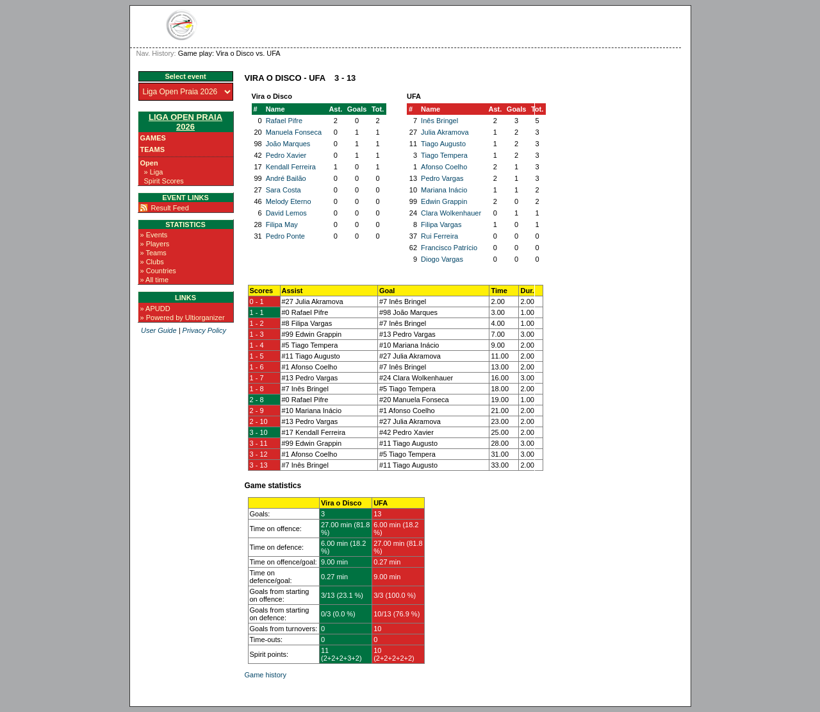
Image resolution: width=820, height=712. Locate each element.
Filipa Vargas (441, 224)
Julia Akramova (445, 132)
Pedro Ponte (285, 236)
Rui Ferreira (439, 236)
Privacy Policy (204, 330)
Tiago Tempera (444, 155)
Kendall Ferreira (291, 167)
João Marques (288, 144)
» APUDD (155, 308)
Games (153, 138)
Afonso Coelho (444, 167)
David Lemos (286, 213)
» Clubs (152, 262)
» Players (155, 244)
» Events (154, 235)
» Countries (158, 271)
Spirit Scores (164, 181)
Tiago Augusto (443, 144)
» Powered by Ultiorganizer (182, 317)
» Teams (153, 253)
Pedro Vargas (442, 178)
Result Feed (170, 208)
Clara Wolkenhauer (451, 213)
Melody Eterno (288, 201)
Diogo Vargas (442, 259)
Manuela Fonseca (294, 132)
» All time (154, 280)
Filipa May (282, 224)
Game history (265, 675)
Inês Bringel (439, 120)
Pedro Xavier (286, 155)
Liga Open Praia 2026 (185, 121)
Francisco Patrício (449, 247)
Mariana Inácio (444, 190)
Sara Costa (283, 190)
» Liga (153, 172)
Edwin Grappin (444, 201)
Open (149, 163)
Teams (152, 149)
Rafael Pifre (284, 120)
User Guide (159, 330)
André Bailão (286, 178)
